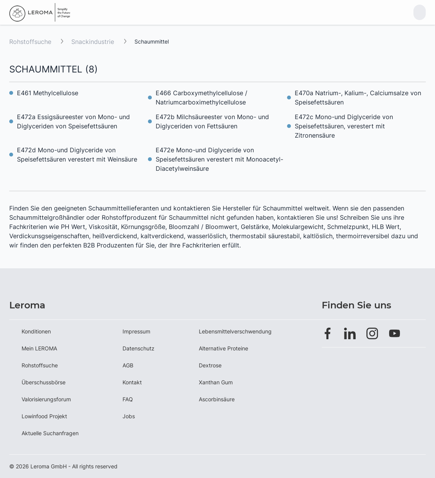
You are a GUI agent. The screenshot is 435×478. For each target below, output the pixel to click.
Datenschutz (139, 348)
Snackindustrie (93, 41)
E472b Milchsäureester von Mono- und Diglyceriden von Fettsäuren (212, 121)
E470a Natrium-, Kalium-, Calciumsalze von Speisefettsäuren (358, 97)
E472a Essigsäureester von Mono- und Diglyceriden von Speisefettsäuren (73, 121)
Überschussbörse (44, 382)
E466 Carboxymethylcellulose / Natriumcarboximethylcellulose (201, 97)
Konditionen (36, 331)
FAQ (128, 399)
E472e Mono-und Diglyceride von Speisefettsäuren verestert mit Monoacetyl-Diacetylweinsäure (219, 159)
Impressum (136, 331)
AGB (128, 365)
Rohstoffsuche (30, 41)
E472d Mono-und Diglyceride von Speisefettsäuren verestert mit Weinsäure (77, 154)
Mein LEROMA (39, 348)
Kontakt (132, 382)
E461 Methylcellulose (47, 93)
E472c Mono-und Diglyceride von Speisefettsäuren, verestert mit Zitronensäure (344, 126)
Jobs (129, 416)
